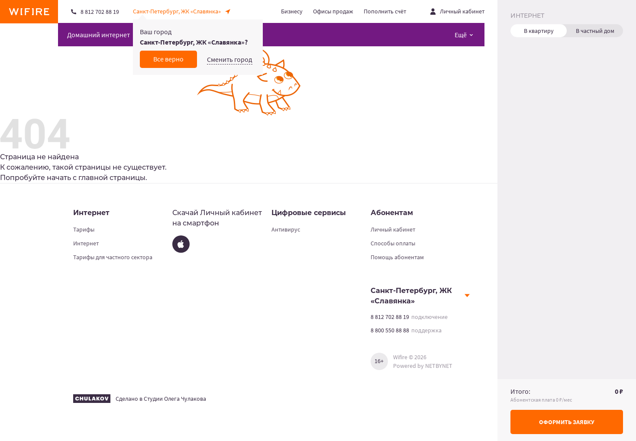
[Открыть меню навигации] (464, 34)
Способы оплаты (393, 243)
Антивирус (285, 229)
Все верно (168, 59)
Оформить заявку (566, 422)
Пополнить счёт (385, 11)
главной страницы (111, 178)
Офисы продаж (333, 11)
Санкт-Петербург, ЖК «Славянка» (411, 295)
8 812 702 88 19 (390, 317)
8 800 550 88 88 (390, 330)
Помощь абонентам (397, 257)
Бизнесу (292, 11)
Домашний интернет (98, 34)
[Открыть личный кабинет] (457, 11)
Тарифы (83, 229)
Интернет (86, 243)
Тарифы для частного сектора (112, 257)
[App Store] (181, 244)
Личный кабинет (393, 229)
